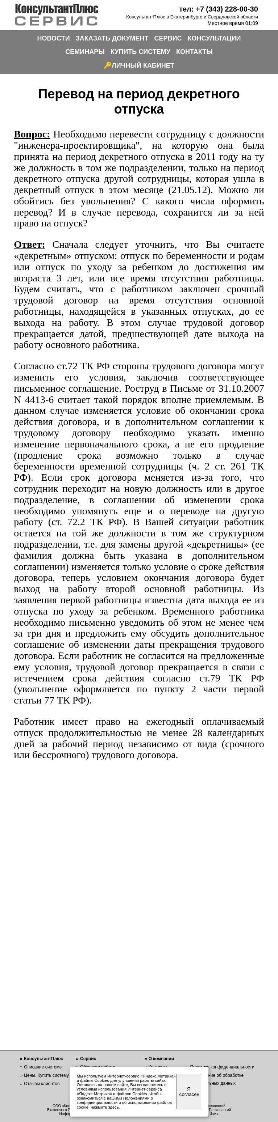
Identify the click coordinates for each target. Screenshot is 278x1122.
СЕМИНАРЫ (85, 51)
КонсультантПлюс (43, 1058)
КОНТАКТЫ (194, 51)
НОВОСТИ (53, 38)
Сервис (88, 1058)
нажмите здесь (105, 1107)
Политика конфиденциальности (222, 1067)
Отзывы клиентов (41, 1083)
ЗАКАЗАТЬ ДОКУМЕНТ (112, 38)
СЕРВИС (168, 38)
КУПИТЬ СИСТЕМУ (140, 51)
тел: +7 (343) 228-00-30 (218, 9)
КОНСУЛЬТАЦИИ (214, 38)
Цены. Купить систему (46, 1075)
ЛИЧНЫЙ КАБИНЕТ (143, 65)
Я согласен (189, 1091)
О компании (161, 1058)
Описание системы (43, 1067)
